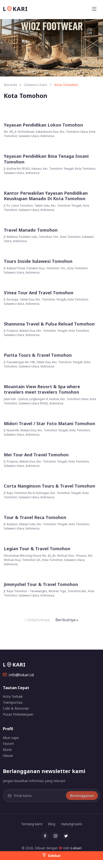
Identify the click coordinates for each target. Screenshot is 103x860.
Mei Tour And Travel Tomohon (36, 455)
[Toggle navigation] (94, 9)
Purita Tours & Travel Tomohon (38, 355)
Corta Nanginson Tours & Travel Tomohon (49, 486)
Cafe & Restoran (16, 708)
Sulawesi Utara (35, 84)
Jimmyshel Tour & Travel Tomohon (41, 584)
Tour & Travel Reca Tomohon (35, 517)
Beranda (10, 84)
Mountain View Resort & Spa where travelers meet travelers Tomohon (42, 389)
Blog (51, 824)
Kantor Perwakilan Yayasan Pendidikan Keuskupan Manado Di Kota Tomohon (46, 195)
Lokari (76, 848)
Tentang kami (31, 824)
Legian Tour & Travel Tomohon (37, 548)
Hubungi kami (71, 824)
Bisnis (7, 749)
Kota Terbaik (13, 696)
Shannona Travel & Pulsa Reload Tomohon (49, 324)
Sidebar (52, 855)
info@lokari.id (18, 674)
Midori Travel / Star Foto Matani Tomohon (49, 423)
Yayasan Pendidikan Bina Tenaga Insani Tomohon (46, 158)
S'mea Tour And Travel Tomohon (38, 292)
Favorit (8, 743)
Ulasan (8, 755)
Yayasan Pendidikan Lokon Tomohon (43, 125)
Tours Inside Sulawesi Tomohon (38, 261)
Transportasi (12, 702)
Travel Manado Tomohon (31, 230)
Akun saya (11, 737)
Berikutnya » (66, 619)
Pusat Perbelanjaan (18, 714)
